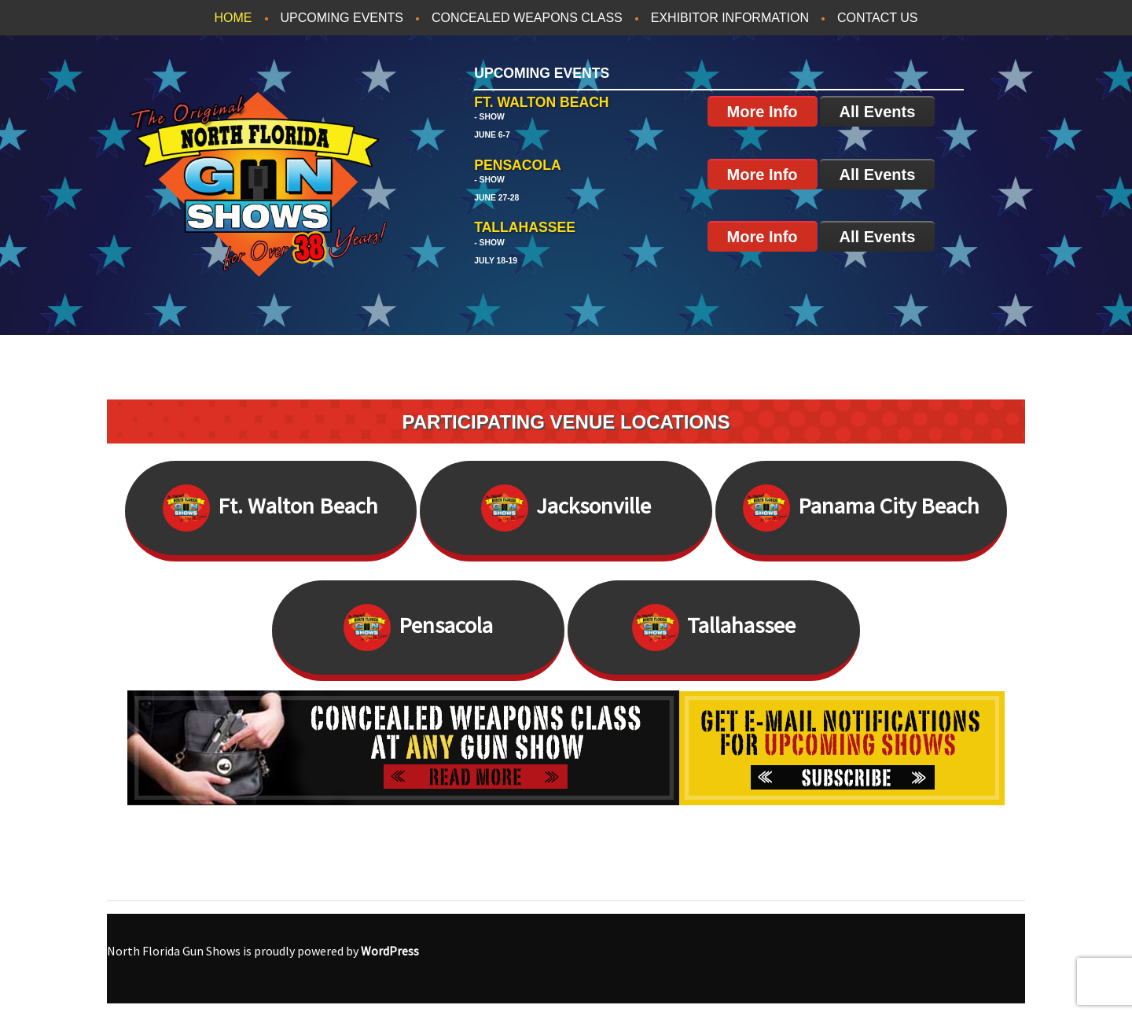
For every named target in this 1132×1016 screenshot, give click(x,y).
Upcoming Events (342, 17)
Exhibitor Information (730, 17)
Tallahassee (714, 627)
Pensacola (418, 627)
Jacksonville (566, 508)
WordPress (390, 951)
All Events (878, 111)
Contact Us (877, 17)
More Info (762, 111)
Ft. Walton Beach (270, 508)
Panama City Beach (861, 508)
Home (233, 17)
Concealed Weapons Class (527, 17)
